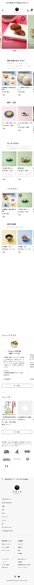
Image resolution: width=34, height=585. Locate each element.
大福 (3, 506)
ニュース (4, 562)
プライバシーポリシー (23, 567)
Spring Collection (7, 502)
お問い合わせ (5, 567)
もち (3, 510)
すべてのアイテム (6, 527)
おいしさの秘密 (5, 547)
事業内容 (20, 547)
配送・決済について (22, 559)
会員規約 (20, 562)
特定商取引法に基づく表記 (24, 564)
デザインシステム (6, 550)
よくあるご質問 (5, 564)
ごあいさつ (20, 544)
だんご (3, 513)
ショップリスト (5, 559)
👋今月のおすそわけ (7, 531)
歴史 (19, 550)
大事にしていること (6, 544)
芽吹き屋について (6, 541)
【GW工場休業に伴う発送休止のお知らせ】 (17, 3)
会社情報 (20, 541)
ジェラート (5, 517)
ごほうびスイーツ (6, 499)
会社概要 (20, 553)
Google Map (6, 374)
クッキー (4, 520)
